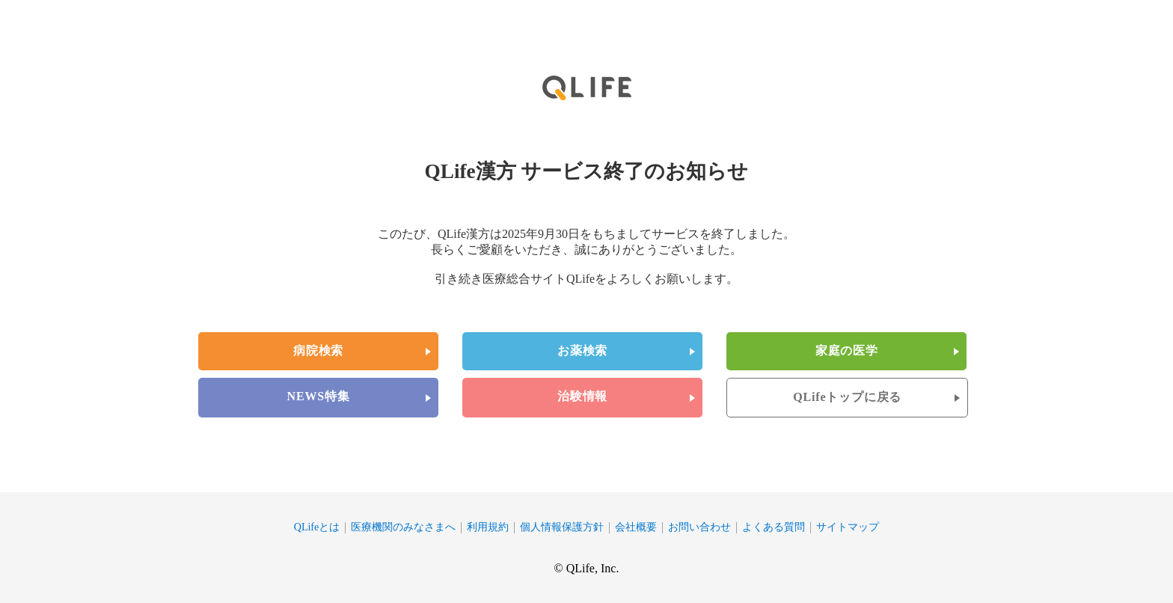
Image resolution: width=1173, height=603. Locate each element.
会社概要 (636, 527)
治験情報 (582, 396)
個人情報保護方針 (562, 527)
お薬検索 (582, 350)
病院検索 (318, 350)
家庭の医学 (846, 350)
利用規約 (488, 527)
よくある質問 (773, 527)
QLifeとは (317, 527)
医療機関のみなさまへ (403, 527)
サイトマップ (847, 527)
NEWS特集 (318, 396)
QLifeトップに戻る (847, 397)
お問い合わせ (699, 527)
